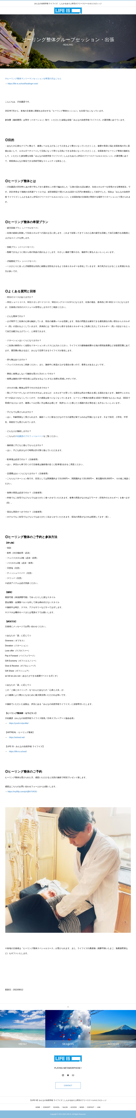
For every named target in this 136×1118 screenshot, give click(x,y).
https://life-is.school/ (18, 751)
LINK (99, 1107)
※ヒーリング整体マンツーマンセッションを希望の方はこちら (33, 78)
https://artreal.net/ (17, 737)
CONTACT (68, 1085)
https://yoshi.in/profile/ (19, 723)
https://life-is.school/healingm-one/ (23, 84)
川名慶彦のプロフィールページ (29, 436)
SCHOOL (56, 1107)
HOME (37, 1107)
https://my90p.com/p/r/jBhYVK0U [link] (22, 791)
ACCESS (73, 1107)
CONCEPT (46, 1107)
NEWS (82, 1107)
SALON (65, 1107)
